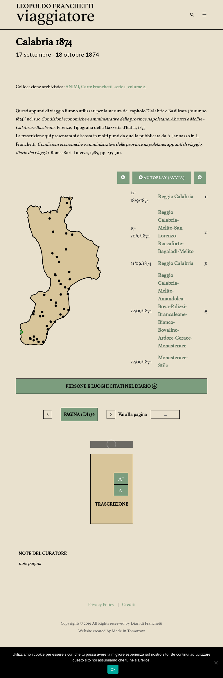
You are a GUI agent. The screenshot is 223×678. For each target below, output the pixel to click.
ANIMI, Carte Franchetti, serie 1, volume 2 (105, 86)
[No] (216, 663)
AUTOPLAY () (162, 177)
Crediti (128, 604)
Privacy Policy (101, 604)
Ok (112, 669)
